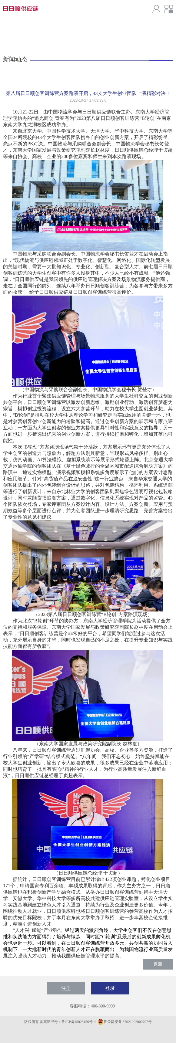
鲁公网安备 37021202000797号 (125, 1022)
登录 (110, 988)
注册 (66, 988)
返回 (158, 964)
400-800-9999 (103, 1006)
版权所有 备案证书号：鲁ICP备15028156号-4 (60, 1022)
